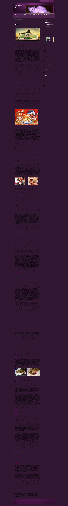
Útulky (32, 16)
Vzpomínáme (27, 16)
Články (34, 14)
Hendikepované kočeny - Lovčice (49, 21)
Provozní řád (22, 16)
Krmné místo (47, 26)
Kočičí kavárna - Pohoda (49, 24)
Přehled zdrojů (47, 75)
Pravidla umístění (23, 14)
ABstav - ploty (47, 67)
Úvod (15, 14)
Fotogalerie (29, 14)
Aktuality (37, 14)
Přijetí (18, 14)
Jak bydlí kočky (47, 22)
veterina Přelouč (47, 69)
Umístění (41, 14)
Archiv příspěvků (47, 14)
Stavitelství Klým (47, 64)
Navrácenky (17, 16)
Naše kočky (47, 31)
